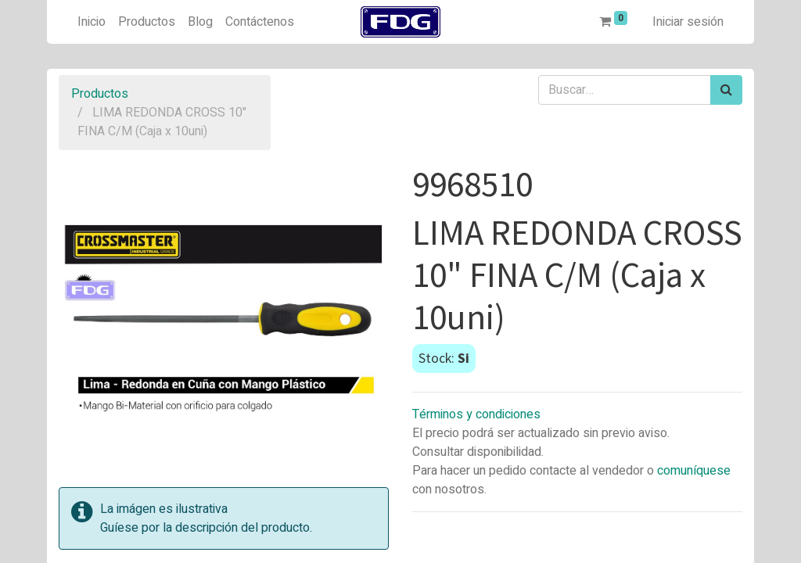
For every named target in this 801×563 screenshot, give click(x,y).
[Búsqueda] (726, 90)
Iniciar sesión (688, 22)
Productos (99, 93)
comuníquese (694, 470)
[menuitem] (91, 22)
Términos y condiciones (476, 414)
